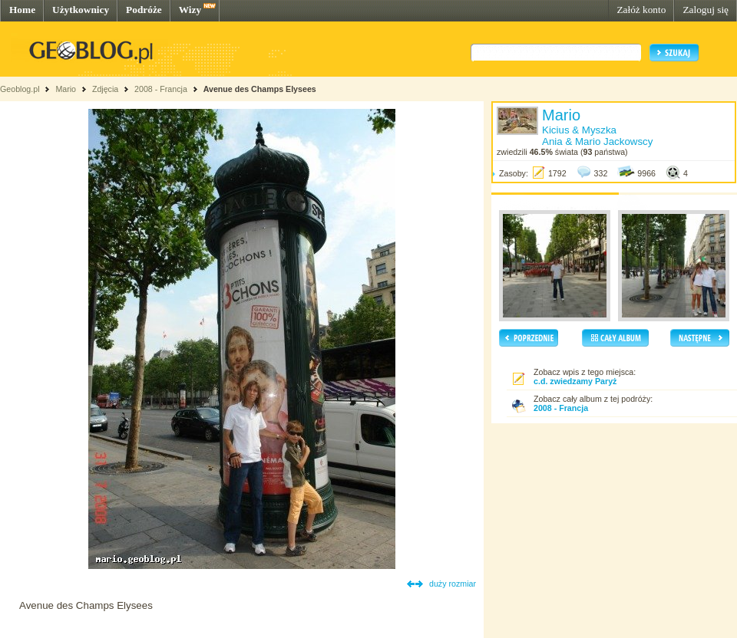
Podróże (144, 9)
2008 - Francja (160, 89)
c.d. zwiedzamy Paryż (575, 381)
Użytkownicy (80, 9)
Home (22, 9)
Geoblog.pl (20, 89)
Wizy (190, 9)
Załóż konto (641, 9)
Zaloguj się (705, 9)
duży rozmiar (452, 583)
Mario (65, 89)
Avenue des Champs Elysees (259, 89)
